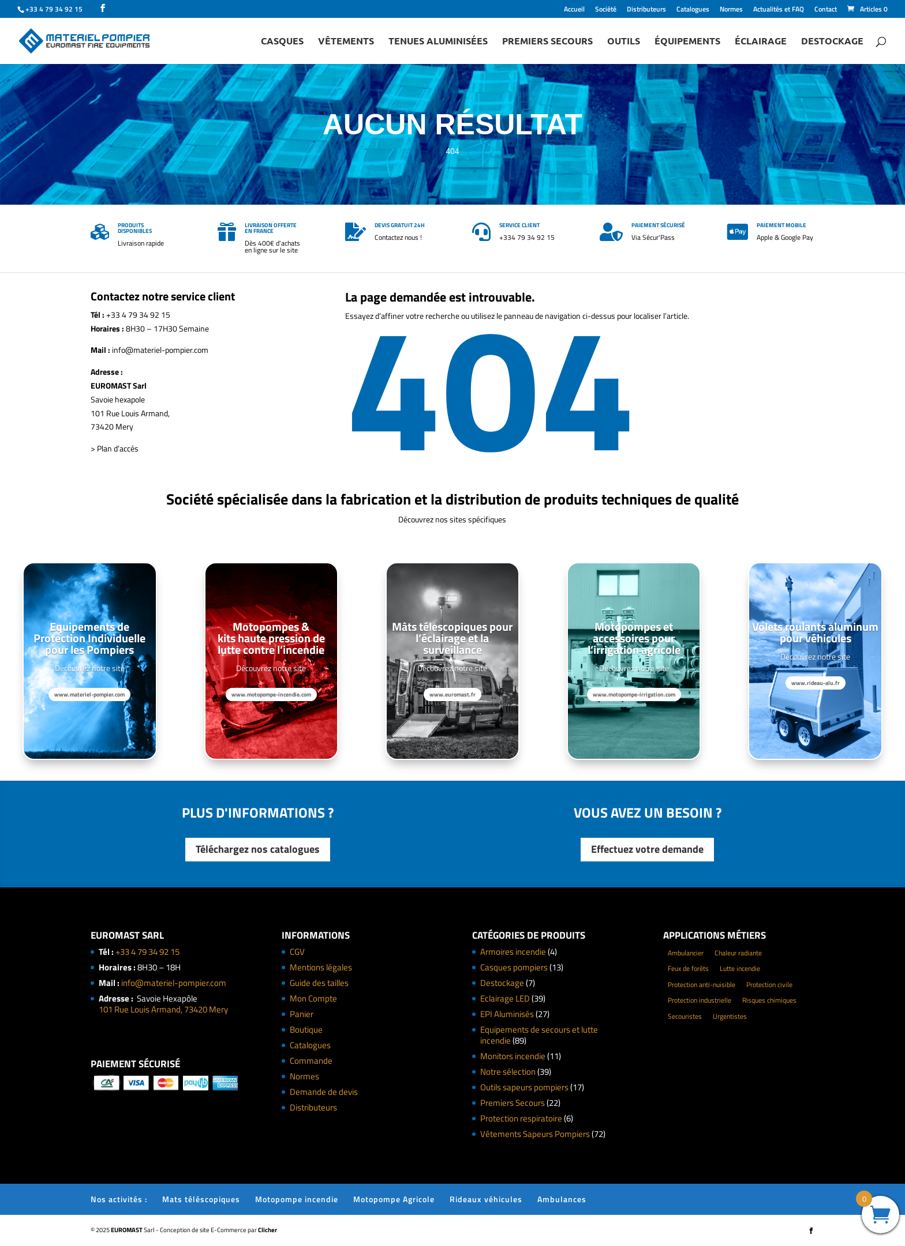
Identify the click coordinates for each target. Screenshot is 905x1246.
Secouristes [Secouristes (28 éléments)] (685, 1016)
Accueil (574, 10)
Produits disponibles (135, 228)
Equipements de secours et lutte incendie (539, 1035)
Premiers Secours (547, 42)
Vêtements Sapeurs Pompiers (535, 1133)
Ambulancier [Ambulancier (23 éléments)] (686, 952)
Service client (519, 225)
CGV (297, 951)
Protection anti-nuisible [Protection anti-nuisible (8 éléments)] (701, 984)
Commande (311, 1060)
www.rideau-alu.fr (815, 683)
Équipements (687, 42)
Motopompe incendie (296, 1199)
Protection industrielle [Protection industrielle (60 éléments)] (699, 1000)
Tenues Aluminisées (438, 42)
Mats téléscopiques (201, 1199)
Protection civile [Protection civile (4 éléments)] (769, 984)
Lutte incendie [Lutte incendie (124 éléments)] (740, 968)
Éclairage (761, 42)
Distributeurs (646, 10)
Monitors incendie (512, 1056)
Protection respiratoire (521, 1118)
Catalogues (692, 10)
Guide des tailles (319, 982)
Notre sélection (508, 1071)
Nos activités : (119, 1199)
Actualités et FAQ (778, 10)
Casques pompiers (514, 967)
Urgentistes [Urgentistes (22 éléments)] (730, 1016)
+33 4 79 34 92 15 (147, 951)
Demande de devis (324, 1091)
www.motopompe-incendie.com (271, 694)
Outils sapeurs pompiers (524, 1087)
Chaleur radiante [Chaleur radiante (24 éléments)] (738, 952)
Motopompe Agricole (394, 1199)
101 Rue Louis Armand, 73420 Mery (163, 1009)
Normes (731, 10)
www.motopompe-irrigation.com (634, 694)
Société (605, 10)
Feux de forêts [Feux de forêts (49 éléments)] (688, 968)
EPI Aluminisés (507, 1014)
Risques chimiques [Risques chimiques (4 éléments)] (769, 1000)
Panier (301, 1014)
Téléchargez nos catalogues (258, 849)
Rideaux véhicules (486, 1199)
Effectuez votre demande (647, 849)
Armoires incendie (513, 951)
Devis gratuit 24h (400, 225)
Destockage (832, 42)
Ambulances (561, 1199)
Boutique (306, 1029)
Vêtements (346, 42)
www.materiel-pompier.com (89, 694)
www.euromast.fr (452, 694)
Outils (623, 42)
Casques (282, 42)
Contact (825, 10)
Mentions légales (321, 967)
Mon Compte (313, 998)
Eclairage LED (505, 998)
